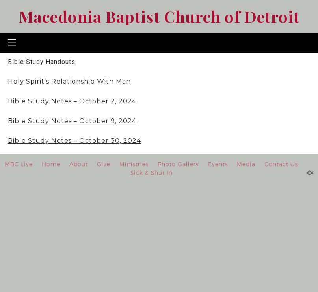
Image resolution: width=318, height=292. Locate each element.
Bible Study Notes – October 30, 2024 (74, 140)
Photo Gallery (178, 164)
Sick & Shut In (151, 172)
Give (103, 164)
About (78, 164)
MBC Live (19, 164)
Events (218, 164)
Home (51, 164)
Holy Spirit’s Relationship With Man (69, 81)
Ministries (134, 164)
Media (246, 164)
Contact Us (281, 164)
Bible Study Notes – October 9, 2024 (72, 121)
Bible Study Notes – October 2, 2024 (72, 101)
